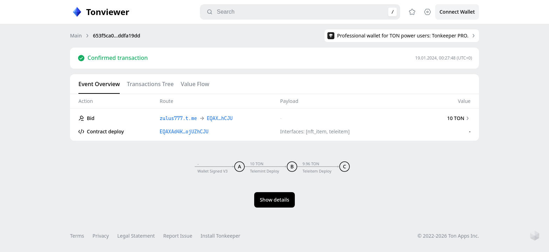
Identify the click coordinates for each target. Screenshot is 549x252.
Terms (77, 235)
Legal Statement (136, 235)
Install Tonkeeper (220, 235)
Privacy (100, 235)
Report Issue (177, 235)
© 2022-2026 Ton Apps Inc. (448, 235)
